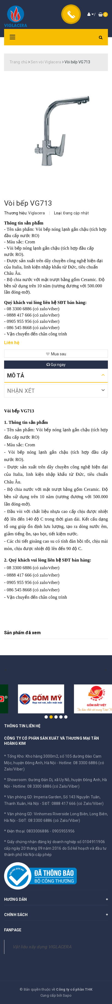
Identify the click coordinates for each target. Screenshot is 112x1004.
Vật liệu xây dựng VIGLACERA (42, 946)
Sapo (67, 995)
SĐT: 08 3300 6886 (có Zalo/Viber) (49, 820)
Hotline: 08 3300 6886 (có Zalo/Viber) (46, 786)
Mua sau (56, 354)
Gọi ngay (56, 364)
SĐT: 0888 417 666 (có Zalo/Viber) (73, 803)
